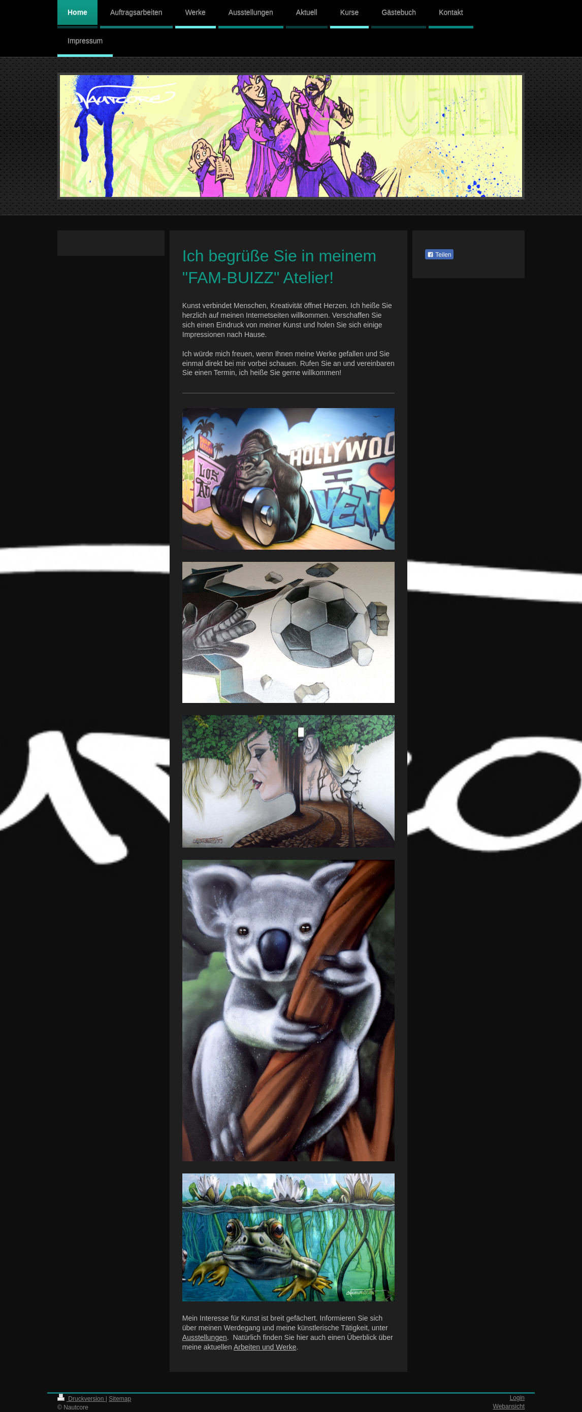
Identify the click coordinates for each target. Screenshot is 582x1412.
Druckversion (81, 1398)
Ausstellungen (204, 1337)
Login (517, 1397)
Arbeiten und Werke (265, 1347)
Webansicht (509, 1406)
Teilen (439, 254)
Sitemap (120, 1398)
